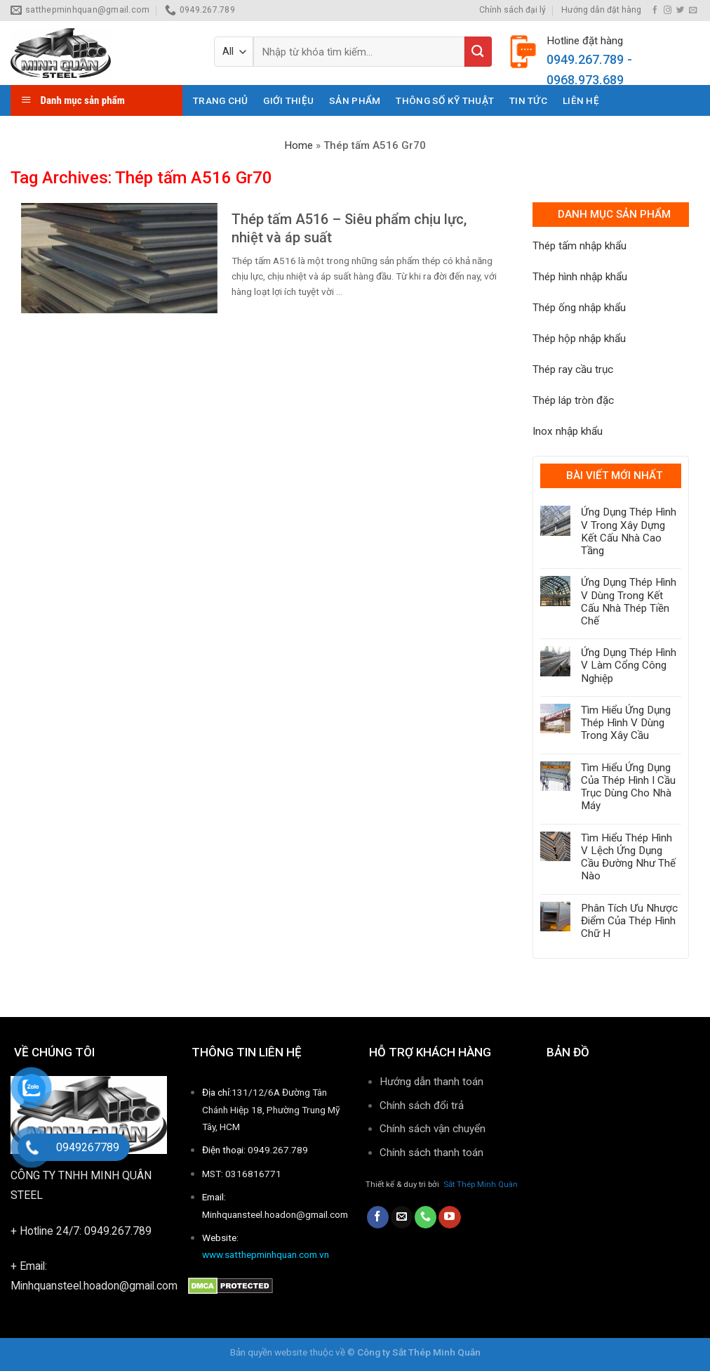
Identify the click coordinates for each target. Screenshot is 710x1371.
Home (298, 145)
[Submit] (477, 52)
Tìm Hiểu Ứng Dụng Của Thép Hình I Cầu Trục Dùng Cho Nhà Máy (628, 787)
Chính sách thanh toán (433, 1152)
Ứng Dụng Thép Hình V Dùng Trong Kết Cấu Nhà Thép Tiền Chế (628, 601)
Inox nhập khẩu (567, 431)
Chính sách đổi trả (422, 1105)
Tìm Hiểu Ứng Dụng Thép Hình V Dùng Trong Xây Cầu (626, 723)
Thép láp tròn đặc (573, 400)
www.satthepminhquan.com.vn (265, 1254)
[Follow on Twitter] (680, 10)
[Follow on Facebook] (655, 10)
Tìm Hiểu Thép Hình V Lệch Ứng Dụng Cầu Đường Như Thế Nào (628, 857)
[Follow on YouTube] (449, 1217)
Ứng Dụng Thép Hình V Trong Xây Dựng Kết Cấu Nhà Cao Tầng (628, 531)
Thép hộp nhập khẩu (579, 338)
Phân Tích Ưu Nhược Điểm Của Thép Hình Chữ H (629, 921)
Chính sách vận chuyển (432, 1128)
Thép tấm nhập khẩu (579, 246)
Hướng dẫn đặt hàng (601, 10)
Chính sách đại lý (512, 10)
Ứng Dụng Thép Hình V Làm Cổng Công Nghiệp (628, 665)
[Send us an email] (693, 10)
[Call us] (425, 1217)
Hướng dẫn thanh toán (431, 1081)
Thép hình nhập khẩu (579, 276)
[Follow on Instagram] (667, 10)
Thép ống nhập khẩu (579, 307)
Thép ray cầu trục (572, 369)
